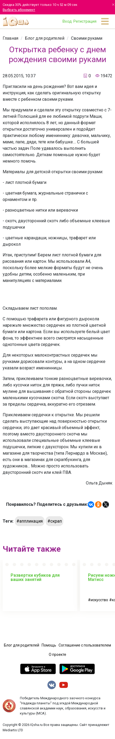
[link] (10, 38)
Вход (67, 21)
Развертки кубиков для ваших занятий (35, 577)
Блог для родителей (44, 38)
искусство (99, 600)
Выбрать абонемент (19, 10)
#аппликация (29, 521)
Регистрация (84, 21)
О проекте (57, 654)
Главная (10, 38)
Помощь (49, 645)
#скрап (54, 521)
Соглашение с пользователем (85, 645)
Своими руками (86, 38)
